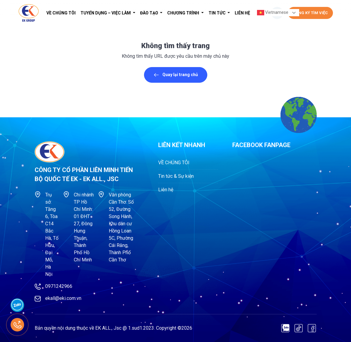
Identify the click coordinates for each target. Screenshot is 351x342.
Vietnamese (272, 12)
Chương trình (183, 13)
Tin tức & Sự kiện (176, 176)
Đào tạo (149, 13)
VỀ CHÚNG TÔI (61, 13)
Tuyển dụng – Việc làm (106, 13)
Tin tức (217, 13)
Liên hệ (242, 13)
